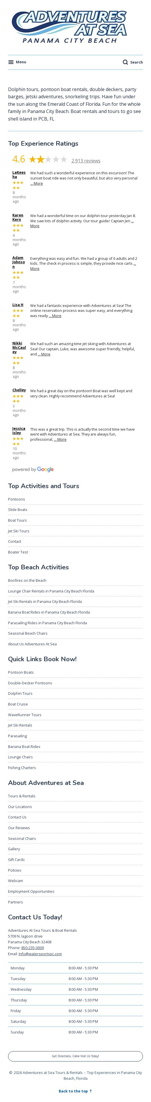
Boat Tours (17, 520)
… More (36, 183)
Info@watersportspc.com (40, 953)
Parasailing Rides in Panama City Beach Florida (47, 622)
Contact (14, 541)
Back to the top (74, 1091)
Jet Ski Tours (18, 531)
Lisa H (17, 305)
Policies (14, 870)
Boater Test (18, 552)
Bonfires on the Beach (27, 580)
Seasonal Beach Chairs (28, 633)
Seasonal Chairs (22, 838)
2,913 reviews (86, 161)
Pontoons (16, 499)
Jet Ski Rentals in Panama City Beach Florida (45, 601)
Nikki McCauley (19, 347)
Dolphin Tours (20, 693)
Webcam (15, 880)
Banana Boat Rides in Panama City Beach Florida (49, 612)
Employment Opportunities (31, 891)
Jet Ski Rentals (20, 725)
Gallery (14, 848)
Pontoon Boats (21, 672)
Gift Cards (16, 859)
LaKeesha (19, 174)
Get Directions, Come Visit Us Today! (75, 1056)
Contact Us (17, 817)
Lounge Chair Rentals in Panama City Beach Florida (51, 591)
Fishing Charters (22, 767)
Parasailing (17, 735)
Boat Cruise (18, 704)
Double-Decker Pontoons (30, 683)
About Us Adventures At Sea (32, 644)
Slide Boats (17, 509)
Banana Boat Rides (24, 746)
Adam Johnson (18, 261)
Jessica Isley (18, 430)
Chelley (19, 390)
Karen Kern (17, 217)
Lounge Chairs (20, 757)
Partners (15, 902)
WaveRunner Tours (24, 714)
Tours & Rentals (21, 796)
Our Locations (20, 806)
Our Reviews (19, 827)
